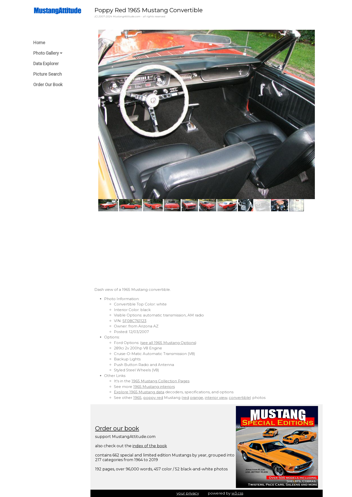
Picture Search (47, 74)
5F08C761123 (134, 320)
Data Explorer (46, 63)
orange (196, 397)
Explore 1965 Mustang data (139, 392)
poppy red (153, 397)
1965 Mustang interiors (154, 386)
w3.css (237, 493)
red (186, 397)
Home (39, 42)
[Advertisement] (206, 249)
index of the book (149, 446)
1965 (137, 397)
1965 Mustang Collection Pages (160, 381)
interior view (216, 397)
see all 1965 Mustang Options (168, 342)
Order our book (117, 428)
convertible (239, 397)
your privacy (187, 493)
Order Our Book (48, 84)
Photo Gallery (47, 53)
